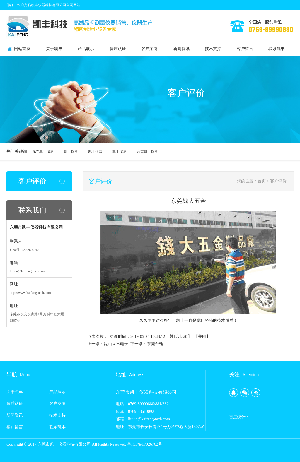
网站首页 (22, 49)
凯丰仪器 (71, 151)
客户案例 (149, 49)
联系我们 (32, 210)
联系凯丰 (276, 49)
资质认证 (118, 49)
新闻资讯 (181, 49)
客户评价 (32, 181)
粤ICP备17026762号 (144, 444)
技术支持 (213, 49)
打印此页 (179, 336)
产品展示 (86, 49)
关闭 (202, 336)
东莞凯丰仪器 (43, 151)
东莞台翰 (155, 344)
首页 (262, 181)
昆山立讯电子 (116, 344)
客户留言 (245, 49)
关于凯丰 (54, 49)
